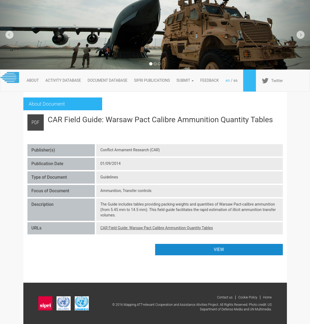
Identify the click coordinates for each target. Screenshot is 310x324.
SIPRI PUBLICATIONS (152, 80)
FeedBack (209, 80)
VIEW (219, 249)
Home (267, 297)
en (228, 80)
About (33, 80)
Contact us (225, 297)
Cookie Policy (247, 297)
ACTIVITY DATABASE (63, 80)
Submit (185, 80)
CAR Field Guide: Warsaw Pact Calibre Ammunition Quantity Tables (156, 228)
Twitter (277, 80)
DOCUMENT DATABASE (107, 80)
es (235, 80)
